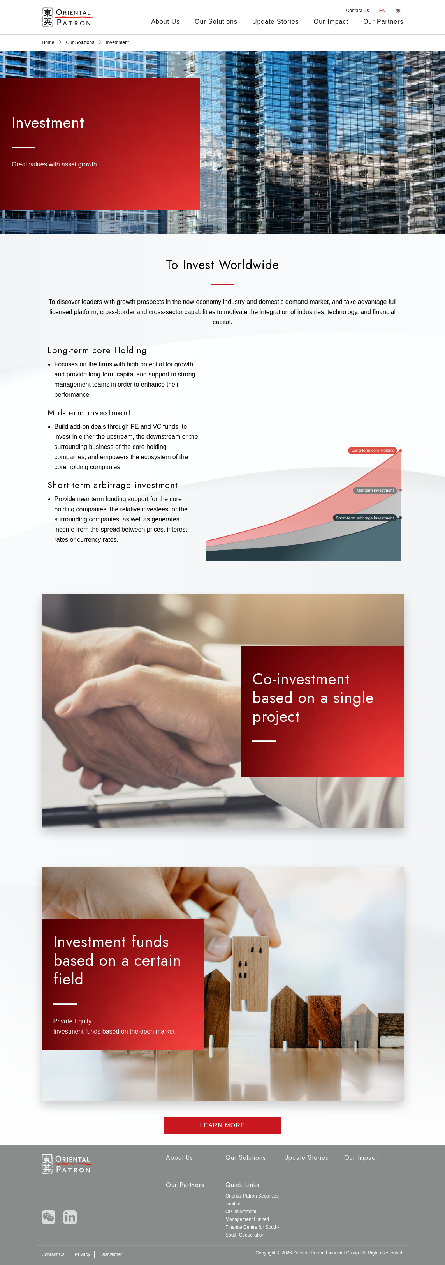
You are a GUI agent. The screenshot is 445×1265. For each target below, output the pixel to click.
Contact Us (357, 10)
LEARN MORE (222, 1125)
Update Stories (307, 1157)
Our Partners (383, 21)
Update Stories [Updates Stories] (275, 21)
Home (48, 42)
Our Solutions (245, 1157)
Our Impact (331, 21)
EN (382, 10)
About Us (165, 21)
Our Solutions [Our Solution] (216, 21)
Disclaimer (111, 1254)
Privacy (82, 1254)
